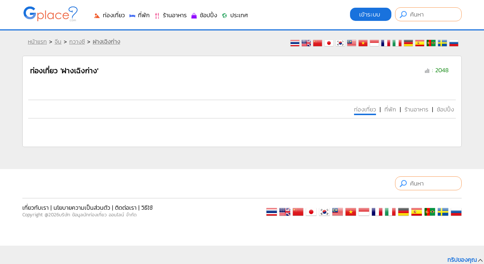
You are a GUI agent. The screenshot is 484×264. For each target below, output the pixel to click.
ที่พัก (139, 15)
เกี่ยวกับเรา (35, 207)
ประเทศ (234, 15)
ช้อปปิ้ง (203, 15)
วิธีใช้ (147, 207)
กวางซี (77, 41)
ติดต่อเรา (126, 207)
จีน (58, 41)
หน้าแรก (37, 41)
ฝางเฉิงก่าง (106, 41)
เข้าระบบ (370, 14)
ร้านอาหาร (170, 15)
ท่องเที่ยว (109, 15)
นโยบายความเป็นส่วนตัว (81, 207)
